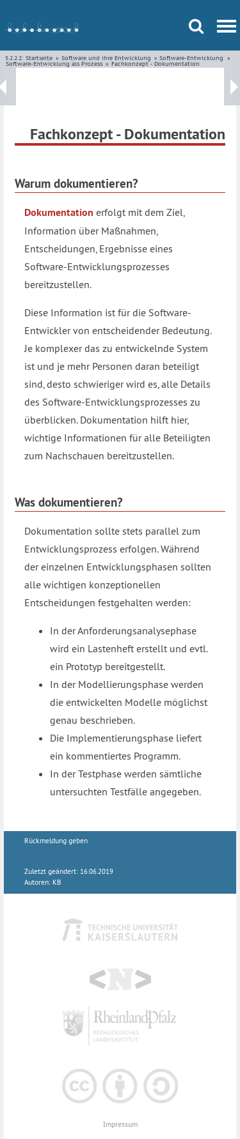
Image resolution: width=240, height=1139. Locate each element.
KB (56, 882)
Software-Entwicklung (191, 57)
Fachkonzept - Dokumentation (155, 63)
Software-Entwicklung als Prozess (54, 63)
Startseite (39, 57)
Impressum (120, 1124)
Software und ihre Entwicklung (106, 57)
